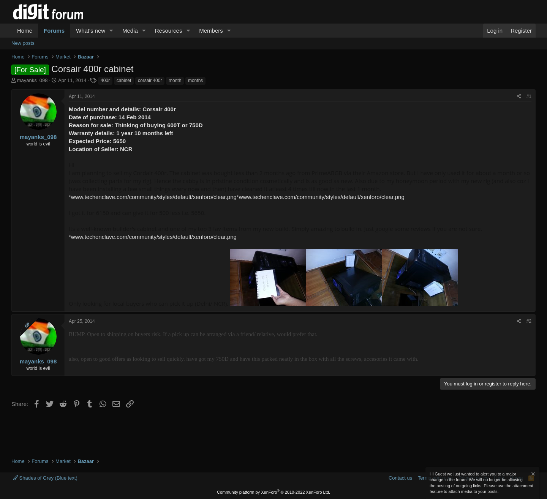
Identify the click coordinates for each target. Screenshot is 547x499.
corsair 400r (150, 80)
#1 (528, 96)
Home (24, 30)
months (195, 80)
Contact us (400, 478)
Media (130, 30)
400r (105, 80)
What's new (90, 30)
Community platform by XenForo (273, 492)
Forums (54, 30)
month (175, 80)
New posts (23, 43)
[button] (111, 31)
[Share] (519, 96)
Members (211, 30)
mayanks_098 (32, 80)
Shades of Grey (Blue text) (45, 478)
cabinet (124, 80)
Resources (168, 30)
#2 (528, 321)
